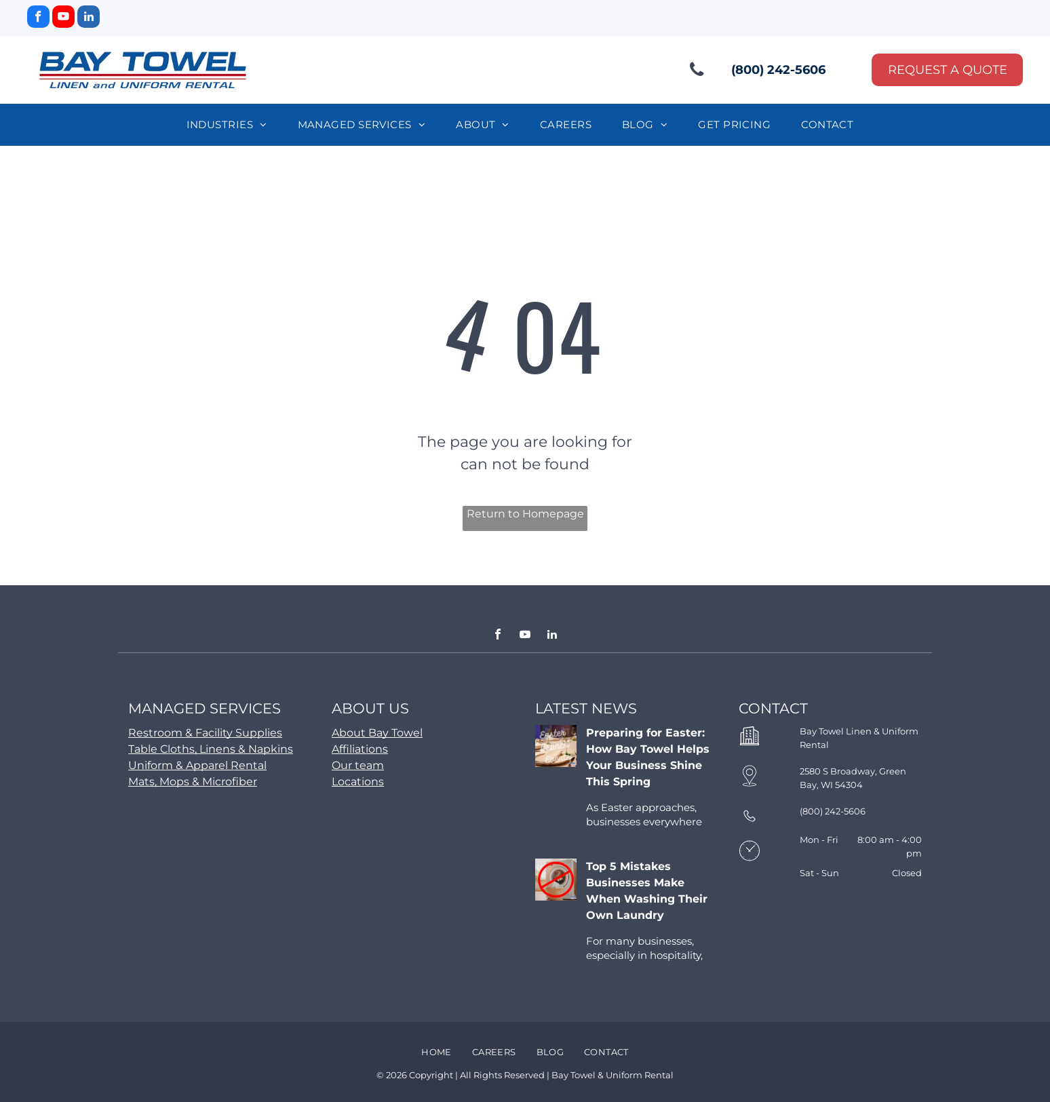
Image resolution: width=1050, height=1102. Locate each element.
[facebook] (38, 18)
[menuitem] (232, 125)
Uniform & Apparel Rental (197, 765)
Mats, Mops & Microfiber (192, 781)
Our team (358, 765)
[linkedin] (88, 18)
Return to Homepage (525, 513)
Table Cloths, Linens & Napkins (210, 749)
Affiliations (360, 749)
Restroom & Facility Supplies (205, 732)
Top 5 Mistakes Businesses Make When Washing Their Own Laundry (646, 891)
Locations (358, 781)
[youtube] (63, 18)
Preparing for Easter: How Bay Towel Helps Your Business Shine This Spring (647, 757)
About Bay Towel (377, 732)
